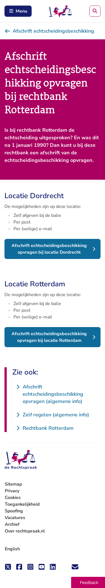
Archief (12, 524)
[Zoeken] (95, 11)
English (12, 549)
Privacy (12, 491)
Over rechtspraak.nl (25, 531)
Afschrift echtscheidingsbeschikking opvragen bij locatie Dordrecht (49, 249)
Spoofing (14, 511)
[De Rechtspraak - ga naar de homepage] (20, 460)
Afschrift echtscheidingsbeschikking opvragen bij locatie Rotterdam (49, 337)
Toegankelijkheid (22, 504)
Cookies (13, 498)
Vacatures (14, 518)
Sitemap (13, 484)
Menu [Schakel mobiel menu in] (18, 11)
